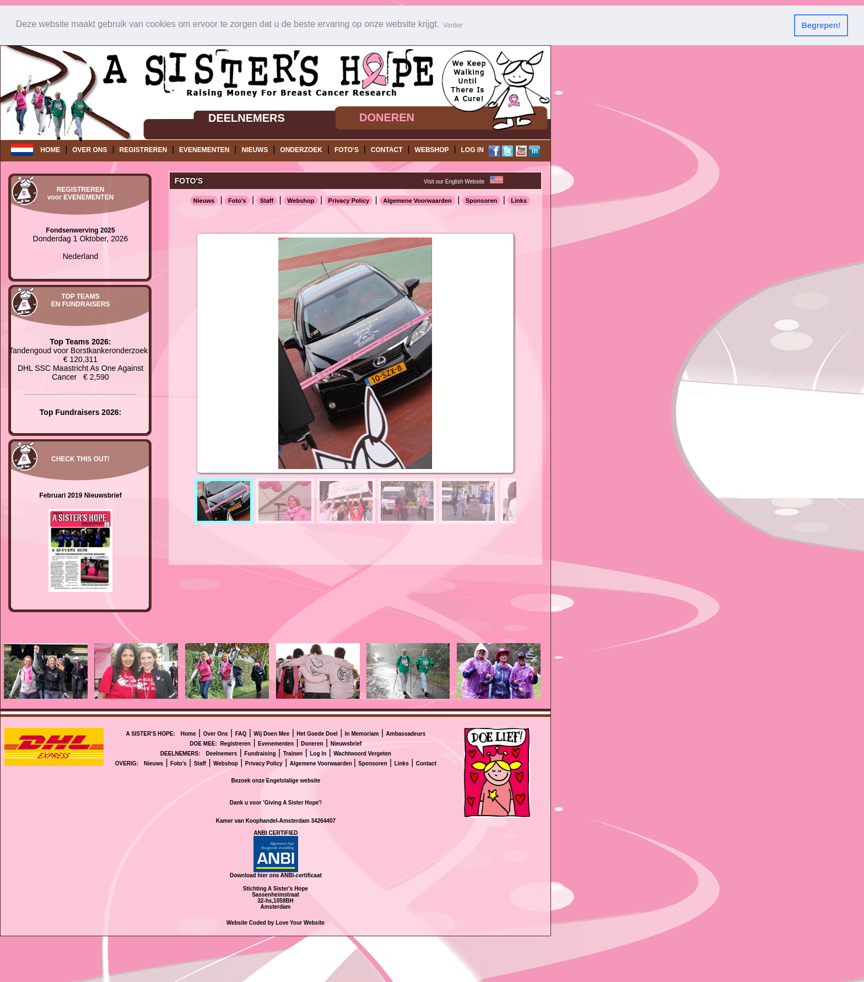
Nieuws (204, 200)
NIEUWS (254, 150)
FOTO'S (346, 150)
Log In (318, 753)
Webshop (300, 200)
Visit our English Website (454, 181)
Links (519, 200)
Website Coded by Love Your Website (275, 922)
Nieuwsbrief (346, 743)
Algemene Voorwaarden (417, 200)
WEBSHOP (432, 150)
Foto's (237, 200)
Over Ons (215, 733)
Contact (426, 763)
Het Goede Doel (316, 733)
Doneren (312, 743)
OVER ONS (89, 150)
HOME (50, 150)
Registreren (235, 743)
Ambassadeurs (406, 733)
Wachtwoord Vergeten (362, 753)
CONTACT (387, 150)
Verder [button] (452, 25)
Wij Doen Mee (271, 733)
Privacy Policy (349, 200)
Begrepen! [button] (821, 25)
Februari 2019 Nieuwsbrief (80, 495)
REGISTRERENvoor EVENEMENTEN (80, 193)
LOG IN (472, 150)
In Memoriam (362, 733)
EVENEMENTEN (204, 150)
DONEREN (386, 117)
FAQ (241, 733)
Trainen (293, 753)
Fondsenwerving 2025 (80, 230)
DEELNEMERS (246, 117)
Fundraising (260, 753)
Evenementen (276, 743)
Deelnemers (221, 753)
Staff (266, 200)
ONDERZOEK (301, 150)
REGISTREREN (143, 150)
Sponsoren (481, 200)
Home (188, 733)
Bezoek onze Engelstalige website (276, 780)
